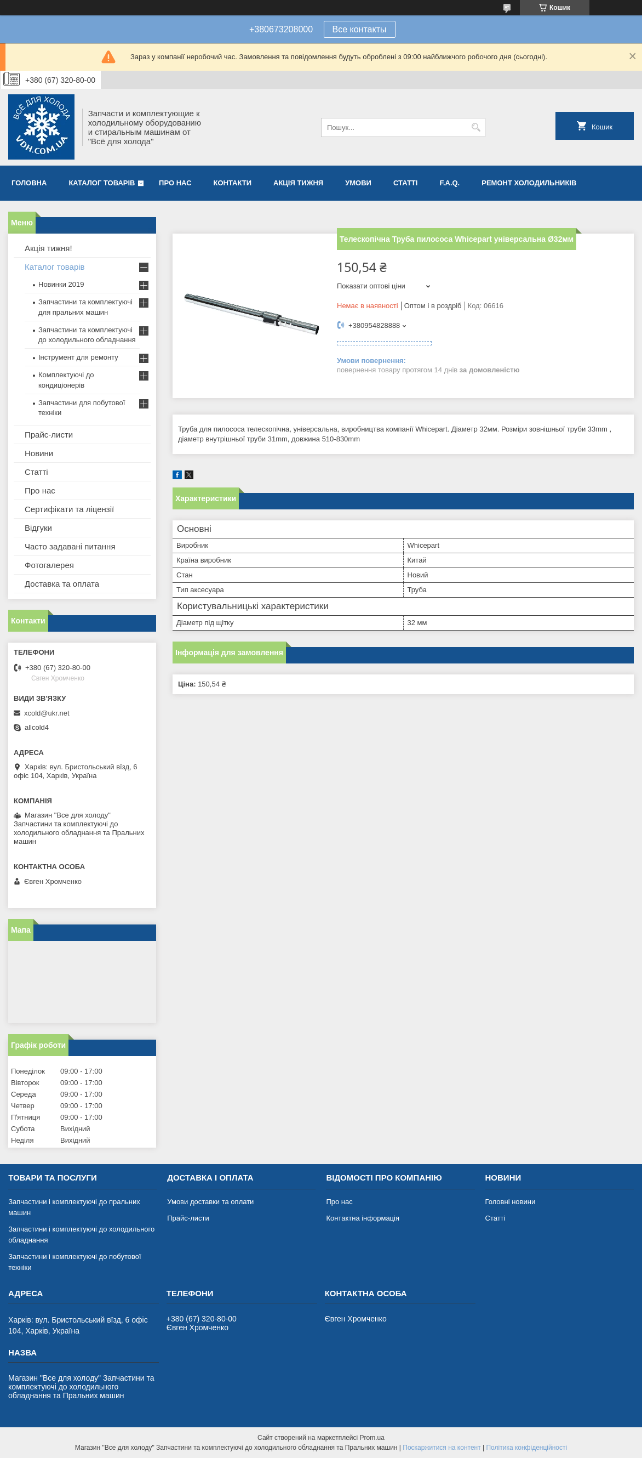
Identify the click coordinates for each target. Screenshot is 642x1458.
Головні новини (510, 1202)
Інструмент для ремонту (78, 357)
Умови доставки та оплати (210, 1202)
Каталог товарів (101, 183)
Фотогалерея (49, 565)
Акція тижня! (48, 248)
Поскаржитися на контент (441, 1447)
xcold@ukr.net (47, 713)
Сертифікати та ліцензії (69, 509)
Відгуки (38, 527)
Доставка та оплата (62, 583)
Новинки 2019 (61, 284)
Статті (405, 183)
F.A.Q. (449, 183)
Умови (358, 183)
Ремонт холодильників (529, 183)
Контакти (233, 183)
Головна (29, 183)
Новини (39, 453)
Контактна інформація (362, 1218)
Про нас (175, 183)
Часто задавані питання (70, 546)
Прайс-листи (49, 434)
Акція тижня (298, 183)
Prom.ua (372, 1438)
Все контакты (360, 29)
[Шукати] (475, 127)
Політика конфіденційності (526, 1447)
